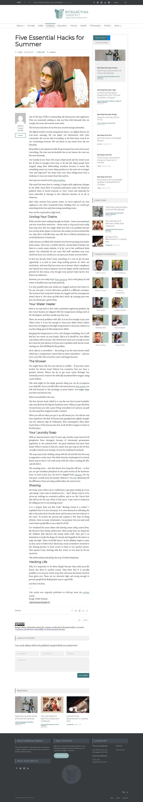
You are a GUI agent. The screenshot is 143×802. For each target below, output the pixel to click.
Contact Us (125, 798)
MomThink (26, 722)
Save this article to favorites (39, 602)
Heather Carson (120, 310)
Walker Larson (100, 273)
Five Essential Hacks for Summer (49, 41)
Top (123, 792)
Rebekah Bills (100, 328)
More (116, 26)
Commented (101, 42)
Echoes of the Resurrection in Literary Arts (77, 718)
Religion (112, 101)
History (108, 101)
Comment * (52, 664)
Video (40, 26)
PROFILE (20, 135)
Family (73, 26)
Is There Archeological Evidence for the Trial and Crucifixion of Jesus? (108, 95)
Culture (50, 26)
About (20, 26)
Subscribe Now (61, 755)
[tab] (101, 37)
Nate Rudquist (120, 328)
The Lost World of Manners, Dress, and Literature (48, 2)
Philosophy (95, 26)
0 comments (52, 52)
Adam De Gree (100, 290)
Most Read (100, 38)
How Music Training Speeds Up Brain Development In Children (109, 182)
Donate (31, 26)
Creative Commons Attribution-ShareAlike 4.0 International (49, 628)
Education (62, 26)
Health (83, 26)
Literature (56, 724)
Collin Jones (100, 310)
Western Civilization (20, 723)
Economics (99, 144)
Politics (107, 26)
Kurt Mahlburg (120, 273)
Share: (18, 611)
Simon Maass (100, 345)
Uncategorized (70, 724)
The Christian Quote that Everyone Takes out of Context (108, 160)
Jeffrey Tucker (41, 52)
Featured (21, 722)
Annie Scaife (120, 345)
